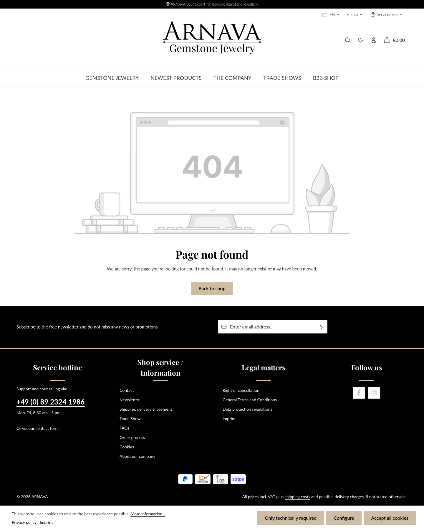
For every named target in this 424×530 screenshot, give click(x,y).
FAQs (124, 427)
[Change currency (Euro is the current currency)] (355, 15)
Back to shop (211, 288)
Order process (132, 437)
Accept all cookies (389, 518)
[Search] (348, 40)
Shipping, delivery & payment (146, 409)
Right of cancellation (241, 390)
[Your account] (374, 40)
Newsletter (129, 399)
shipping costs (297, 496)
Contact (127, 390)
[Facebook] (359, 393)
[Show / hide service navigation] (386, 15)
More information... (148, 513)
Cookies (127, 446)
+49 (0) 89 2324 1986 (50, 401)
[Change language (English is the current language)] (330, 15)
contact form (47, 428)
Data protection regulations (247, 409)
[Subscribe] (321, 326)
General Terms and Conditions (250, 399)
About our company (137, 456)
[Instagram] (374, 393)
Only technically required (291, 518)
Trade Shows (131, 418)
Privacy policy (24, 522)
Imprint (229, 418)
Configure (344, 518)
